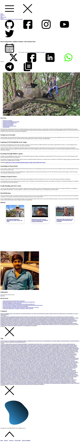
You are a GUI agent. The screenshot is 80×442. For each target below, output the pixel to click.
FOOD (66, 317)
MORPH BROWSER (45, 364)
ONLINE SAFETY (35, 366)
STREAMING (74, 376)
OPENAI (71, 366)
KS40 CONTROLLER (72, 361)
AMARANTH (55, 344)
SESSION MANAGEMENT (18, 374)
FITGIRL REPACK (32, 356)
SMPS (52, 375)
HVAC (67, 359)
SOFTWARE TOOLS (70, 375)
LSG (9, 363)
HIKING (18, 359)
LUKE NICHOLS (4, 340)
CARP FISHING (33, 346)
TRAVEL (56, 324)
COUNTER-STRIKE (56, 340)
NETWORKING (69, 320)
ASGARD (2, 345)
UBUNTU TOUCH (45, 380)
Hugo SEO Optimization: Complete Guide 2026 (12, 303)
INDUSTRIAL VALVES (70, 360)
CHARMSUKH (40, 346)
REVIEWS (29, 313)
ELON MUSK (65, 352)
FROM (61, 313)
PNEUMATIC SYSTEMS (57, 321)
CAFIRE (17, 346)
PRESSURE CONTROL (13, 370)
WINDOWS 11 (21, 325)
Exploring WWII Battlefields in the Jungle (11, 121)
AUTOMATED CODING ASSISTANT (25, 345)
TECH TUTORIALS (14, 324)
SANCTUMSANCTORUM (51, 373)
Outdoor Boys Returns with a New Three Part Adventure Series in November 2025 (19, 301)
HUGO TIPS (63, 359)
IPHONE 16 (36, 361)
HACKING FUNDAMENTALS (64, 358)
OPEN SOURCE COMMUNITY (52, 366)
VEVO (55, 381)
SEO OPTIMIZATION (71, 373)
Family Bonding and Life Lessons (9, 125)
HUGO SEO (47, 359)
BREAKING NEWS (61, 345)
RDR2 (25, 372)
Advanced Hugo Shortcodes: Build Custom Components (14, 300)
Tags (1, 16)
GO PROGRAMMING (32, 358)
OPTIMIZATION (9, 368)
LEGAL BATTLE (19, 362)
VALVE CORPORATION (36, 381)
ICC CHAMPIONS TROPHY (16, 360)
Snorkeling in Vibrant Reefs (8, 123)
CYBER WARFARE (32, 349)
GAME (2, 319)
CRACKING (31, 348)
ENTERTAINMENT (11, 317)
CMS (76, 313)
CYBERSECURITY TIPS (33, 350)
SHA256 (30, 374)
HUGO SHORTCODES (55, 359)
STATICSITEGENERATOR (43, 376)
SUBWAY (19, 377)
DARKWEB (72, 350)
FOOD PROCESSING (19, 357)
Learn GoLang (3, 17)
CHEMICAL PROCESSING (50, 346)
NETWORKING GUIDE (63, 365)
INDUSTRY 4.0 (3, 361)
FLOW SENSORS (43, 317)
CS (1, 342)
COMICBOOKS (24, 347)
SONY (27, 376)
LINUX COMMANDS (41, 362)
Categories (2, 14)
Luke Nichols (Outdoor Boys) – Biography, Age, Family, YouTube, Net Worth (18, 308)
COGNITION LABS (16, 347)
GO (14, 319)
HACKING (54, 358)
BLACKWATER (53, 345)
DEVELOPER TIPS (58, 316)
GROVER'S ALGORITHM (46, 358)
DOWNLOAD (23, 352)
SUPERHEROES (25, 377)
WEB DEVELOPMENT (55, 382)
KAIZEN (58, 361)
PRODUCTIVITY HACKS (6, 371)
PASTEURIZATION (58, 368)
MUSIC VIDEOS (63, 364)
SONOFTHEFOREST (21, 376)
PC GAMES (34, 313)
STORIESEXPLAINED (5, 324)
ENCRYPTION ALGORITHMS (7, 353)
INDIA (24, 360)
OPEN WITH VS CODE (64, 366)
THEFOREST (43, 378)
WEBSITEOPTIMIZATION (66, 382)
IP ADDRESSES (30, 361)
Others (2, 18)
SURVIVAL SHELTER (44, 377)
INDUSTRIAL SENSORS (12, 320)
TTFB (72, 378)
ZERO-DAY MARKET (39, 384)
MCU (75, 363)
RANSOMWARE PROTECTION (14, 372)
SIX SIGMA (63, 374)
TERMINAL (24, 378)
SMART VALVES (24, 375)
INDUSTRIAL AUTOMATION (48, 319)
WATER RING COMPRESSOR (33, 382)
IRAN (43, 361)
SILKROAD (58, 374)
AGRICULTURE (9, 344)
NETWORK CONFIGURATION (7, 365)
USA (72, 380)
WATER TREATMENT (45, 382)
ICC (9, 360)
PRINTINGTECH (27, 370)
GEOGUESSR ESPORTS (12, 358)
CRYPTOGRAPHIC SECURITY (44, 348)
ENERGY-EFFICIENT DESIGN (31, 353)
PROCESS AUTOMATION (36, 370)
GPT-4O (39, 358)
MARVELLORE (52, 363)
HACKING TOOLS (75, 358)
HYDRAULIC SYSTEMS (36, 319)
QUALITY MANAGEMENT (42, 322)
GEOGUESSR (3, 358)
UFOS (51, 380)
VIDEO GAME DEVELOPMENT (64, 381)
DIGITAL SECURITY (15, 352)
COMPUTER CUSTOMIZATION (46, 347)
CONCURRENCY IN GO (58, 347)
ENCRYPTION (71, 352)
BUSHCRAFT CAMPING (9, 346)
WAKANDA (24, 382)
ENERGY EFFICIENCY (19, 353)
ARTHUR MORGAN (70, 344)
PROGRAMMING (32, 322)
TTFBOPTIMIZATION (5, 380)
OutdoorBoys (43, 52)
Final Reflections (6, 127)
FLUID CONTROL (51, 317)
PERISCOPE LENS (9, 369)
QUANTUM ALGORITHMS (53, 371)
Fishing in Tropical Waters (8, 124)
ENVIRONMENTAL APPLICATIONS (64, 353)
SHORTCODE (41, 374)
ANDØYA (60, 344)
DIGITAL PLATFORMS (5, 352)
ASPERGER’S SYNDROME (11, 345)
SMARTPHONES (23, 323)
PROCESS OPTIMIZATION (70, 370)
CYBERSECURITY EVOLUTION (71, 349)
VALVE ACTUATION (26, 381)
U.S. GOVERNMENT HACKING (22, 380)
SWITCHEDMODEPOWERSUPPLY (56, 377)
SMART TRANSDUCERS (15, 375)
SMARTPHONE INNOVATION (35, 375)
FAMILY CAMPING (57, 355)
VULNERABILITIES (16, 382)
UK (54, 380)
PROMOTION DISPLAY (17, 371)
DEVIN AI (72, 351)
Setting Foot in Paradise (7, 120)
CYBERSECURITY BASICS (58, 349)
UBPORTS (38, 380)
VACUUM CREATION (13, 381)
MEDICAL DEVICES (5, 364)
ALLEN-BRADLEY (47, 344)
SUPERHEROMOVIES (34, 377)
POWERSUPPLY (4, 370)
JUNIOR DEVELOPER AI (50, 361)
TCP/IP (71, 377)
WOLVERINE (47, 383)
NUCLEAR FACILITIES (26, 366)
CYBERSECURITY (9, 313)
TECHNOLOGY (18, 313)
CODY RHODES (8, 347)
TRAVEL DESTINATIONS (65, 378)
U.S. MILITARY (32, 380)
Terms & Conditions (19, 19)
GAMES (24, 313)
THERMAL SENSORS (51, 378)
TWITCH (12, 380)
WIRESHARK (40, 383)
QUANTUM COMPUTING (54, 322)
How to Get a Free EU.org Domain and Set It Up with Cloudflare (15, 306)
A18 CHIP (2, 344)
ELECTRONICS (66, 316)
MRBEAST (63, 320)
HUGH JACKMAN (37, 359)
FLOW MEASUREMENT (46, 356)
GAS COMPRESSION (71, 357)
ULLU (59, 324)
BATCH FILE (36, 345)
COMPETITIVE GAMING (33, 347)
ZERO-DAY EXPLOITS (29, 384)
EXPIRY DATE (30, 355)
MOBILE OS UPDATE (15, 364)
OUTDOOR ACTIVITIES (21, 368)
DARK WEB (67, 350)
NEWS (2, 313)
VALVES (73, 324)
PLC (34, 369)
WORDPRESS (27, 325)
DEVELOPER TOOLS (65, 351)
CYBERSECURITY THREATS (21, 350)
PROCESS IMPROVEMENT (58, 370)
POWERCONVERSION (57, 369)
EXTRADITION (49, 355)
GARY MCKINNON (61, 357)
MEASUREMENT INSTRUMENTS (38, 320)
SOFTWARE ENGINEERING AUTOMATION (63, 323)
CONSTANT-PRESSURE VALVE (71, 347)
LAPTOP (22, 320)
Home (1, 13)
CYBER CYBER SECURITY (21, 349)
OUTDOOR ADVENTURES (43, 313)
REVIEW (62, 322)
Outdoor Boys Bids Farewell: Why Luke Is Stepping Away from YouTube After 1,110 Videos (21, 307)
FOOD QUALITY (28, 357)
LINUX (25, 362)
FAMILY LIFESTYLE (54, 313)
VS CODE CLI (8, 382)
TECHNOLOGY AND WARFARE (34, 324)
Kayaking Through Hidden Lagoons (10, 122)
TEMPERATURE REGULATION (15, 378)
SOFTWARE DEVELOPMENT (47, 323)
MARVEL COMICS (44, 363)
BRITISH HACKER (69, 345)
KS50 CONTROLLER (5, 362)
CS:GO (63, 348)
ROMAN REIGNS (33, 373)
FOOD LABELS (11, 357)
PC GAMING (66, 368)
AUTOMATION (12, 316)
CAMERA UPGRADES (25, 346)
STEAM (51, 376)
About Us (2, 19)
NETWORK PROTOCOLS (19, 365)
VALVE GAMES (46, 381)
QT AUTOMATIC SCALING (28, 371)
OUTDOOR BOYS (34, 321)
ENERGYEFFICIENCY (43, 353)
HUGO (65, 313)
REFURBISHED (55, 372)
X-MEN (72, 383)
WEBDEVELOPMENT (13, 325)
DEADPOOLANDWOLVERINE (42, 351)
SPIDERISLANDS (33, 376)
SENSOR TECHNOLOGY (13, 323)
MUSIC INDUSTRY (54, 364)
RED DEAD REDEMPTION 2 (45, 372)
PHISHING (16, 369)
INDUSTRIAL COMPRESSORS (62, 319)
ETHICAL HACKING (25, 317)
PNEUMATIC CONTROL (41, 369)
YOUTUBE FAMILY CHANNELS (7, 384)
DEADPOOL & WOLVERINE (29, 351)
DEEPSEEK (58, 351)
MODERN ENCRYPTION (25, 364)
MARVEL (37, 363)
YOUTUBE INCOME (19, 384)
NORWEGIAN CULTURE (15, 366)
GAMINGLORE (53, 357)
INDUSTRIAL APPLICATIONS (32, 360)
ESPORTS (17, 317)
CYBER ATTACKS (11, 349)
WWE (68, 383)
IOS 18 (9, 361)
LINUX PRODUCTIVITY (61, 362)
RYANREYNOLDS (41, 373)
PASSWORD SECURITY (49, 368)
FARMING (71, 355)
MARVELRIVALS (60, 363)
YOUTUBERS (70, 313)
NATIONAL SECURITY (72, 364)
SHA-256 (26, 374)
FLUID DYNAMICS (60, 317)
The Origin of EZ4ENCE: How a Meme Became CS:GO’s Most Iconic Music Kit (18, 304)
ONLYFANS (42, 366)
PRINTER (20, 370)
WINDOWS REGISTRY (32, 383)
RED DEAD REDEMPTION (33, 372)
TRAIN (58, 378)
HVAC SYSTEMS (27, 319)
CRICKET (34, 316)
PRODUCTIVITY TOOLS (22, 322)
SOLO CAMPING (12, 376)
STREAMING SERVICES (6, 377)
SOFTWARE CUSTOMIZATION (34, 323)
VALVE (20, 381)
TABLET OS (67, 377)
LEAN (13, 362)
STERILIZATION (57, 376)
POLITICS (49, 369)
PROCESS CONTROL (67, 321)
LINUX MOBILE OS (51, 362)
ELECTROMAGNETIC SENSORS (47, 352)
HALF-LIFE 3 (3, 359)
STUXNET (14, 377)
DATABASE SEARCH (12, 351)
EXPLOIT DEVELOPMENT (39, 355)
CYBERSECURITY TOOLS (45, 350)
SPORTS (75, 323)
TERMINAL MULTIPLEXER (33, 378)
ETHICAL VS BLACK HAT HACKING (18, 355)
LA (11, 362)
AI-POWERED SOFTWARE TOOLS (35, 344)
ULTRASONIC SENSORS (63, 380)
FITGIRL (26, 356)
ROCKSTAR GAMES (24, 373)
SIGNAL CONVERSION (49, 374)
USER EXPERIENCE (66, 324)
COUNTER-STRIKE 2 (66, 340)
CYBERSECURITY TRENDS (57, 350)
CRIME (36, 348)
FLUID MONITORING (66, 356)
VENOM (52, 381)
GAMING (10, 319)
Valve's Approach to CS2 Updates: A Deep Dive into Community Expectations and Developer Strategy (23, 305)
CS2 (4, 342)
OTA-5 (14, 368)
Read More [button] (2, 295)
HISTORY (17, 319)
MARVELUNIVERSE (69, 363)
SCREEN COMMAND (62, 373)
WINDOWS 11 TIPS (10, 383)
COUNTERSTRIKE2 (23, 348)
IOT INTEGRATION (15, 361)
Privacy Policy (12, 19)
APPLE (64, 344)
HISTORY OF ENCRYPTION (26, 359)
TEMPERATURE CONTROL (47, 324)
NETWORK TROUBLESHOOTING (43, 365)
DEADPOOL (20, 351)
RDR (22, 372)
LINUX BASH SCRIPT (32, 362)
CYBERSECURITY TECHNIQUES (7, 350)
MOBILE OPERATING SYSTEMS (53, 320)
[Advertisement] (36, 232)
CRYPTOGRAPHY (4, 314)
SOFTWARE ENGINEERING (60, 375)
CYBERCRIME (39, 349)
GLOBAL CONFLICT (22, 358)
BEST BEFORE (45, 345)
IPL (19, 320)
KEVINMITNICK (64, 361)
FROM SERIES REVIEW (20, 342)
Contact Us (6, 19)
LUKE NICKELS (21, 363)
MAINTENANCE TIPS (30, 363)
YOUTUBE (76, 383)
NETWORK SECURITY (30, 365)
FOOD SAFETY (71, 317)
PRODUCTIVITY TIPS (12, 322)
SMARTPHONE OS (46, 375)
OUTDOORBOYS (42, 321)
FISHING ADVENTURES (18, 356)
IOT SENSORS (23, 361)
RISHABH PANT (16, 373)
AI (74, 313)
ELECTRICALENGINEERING (33, 352)
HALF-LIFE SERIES (11, 359)
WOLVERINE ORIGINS (55, 383)
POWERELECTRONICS (67, 369)
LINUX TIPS (70, 362)
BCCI (40, 345)
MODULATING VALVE (36, 364)
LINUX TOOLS (27, 320)
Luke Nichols (37, 52)
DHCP (76, 351)
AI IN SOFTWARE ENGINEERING (20, 344)
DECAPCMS (52, 351)
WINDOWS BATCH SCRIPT (21, 383)
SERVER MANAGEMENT (6, 374)
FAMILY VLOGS (65, 355)
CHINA (57, 346)
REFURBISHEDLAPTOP (64, 372)
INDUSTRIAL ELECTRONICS (45, 360)
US (70, 380)
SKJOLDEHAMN (70, 374)
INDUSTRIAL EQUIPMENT (58, 360)
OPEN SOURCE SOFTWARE (11, 321)
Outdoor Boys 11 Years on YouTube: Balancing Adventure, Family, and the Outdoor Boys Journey (25, 162)
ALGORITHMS (5, 316)
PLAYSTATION (29, 369)
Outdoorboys (32, 52)
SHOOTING (35, 374)
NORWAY (2, 321)
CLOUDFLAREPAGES (64, 346)
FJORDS (39, 356)
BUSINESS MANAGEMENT (22, 316)
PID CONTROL (22, 369)
